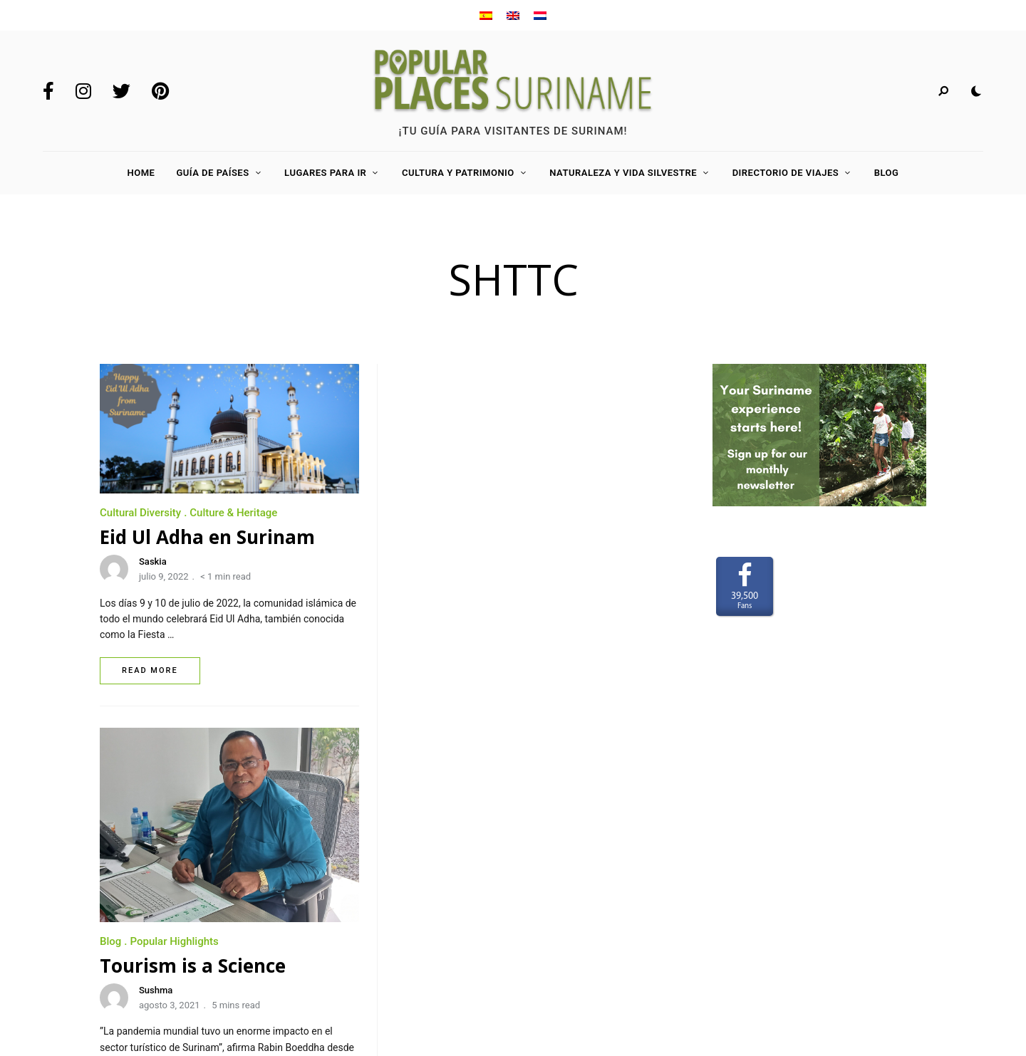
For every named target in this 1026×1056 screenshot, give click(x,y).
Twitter (121, 91)
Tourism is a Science (488, 602)
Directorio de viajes (785, 172)
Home (141, 172)
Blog (886, 172)
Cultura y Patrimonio (458, 172)
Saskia (153, 561)
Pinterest (160, 91)
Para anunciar (135, 895)
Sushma (451, 627)
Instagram (83, 91)
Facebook (48, 91)
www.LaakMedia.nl (890, 944)
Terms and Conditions (153, 937)
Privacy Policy (135, 958)
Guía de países (212, 172)
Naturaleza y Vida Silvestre (623, 172)
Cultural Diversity (140, 512)
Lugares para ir (325, 172)
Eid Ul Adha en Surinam (207, 537)
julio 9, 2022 (164, 576)
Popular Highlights (469, 578)
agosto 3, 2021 (465, 642)
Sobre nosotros (138, 874)
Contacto (123, 916)
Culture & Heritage (233, 512)
